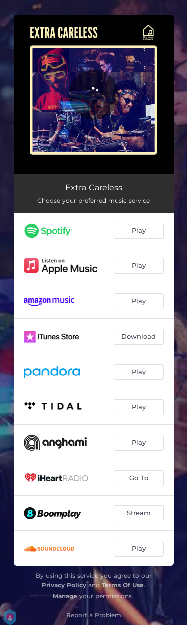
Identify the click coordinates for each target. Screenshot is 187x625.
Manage (65, 596)
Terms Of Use (123, 585)
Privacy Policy (64, 585)
